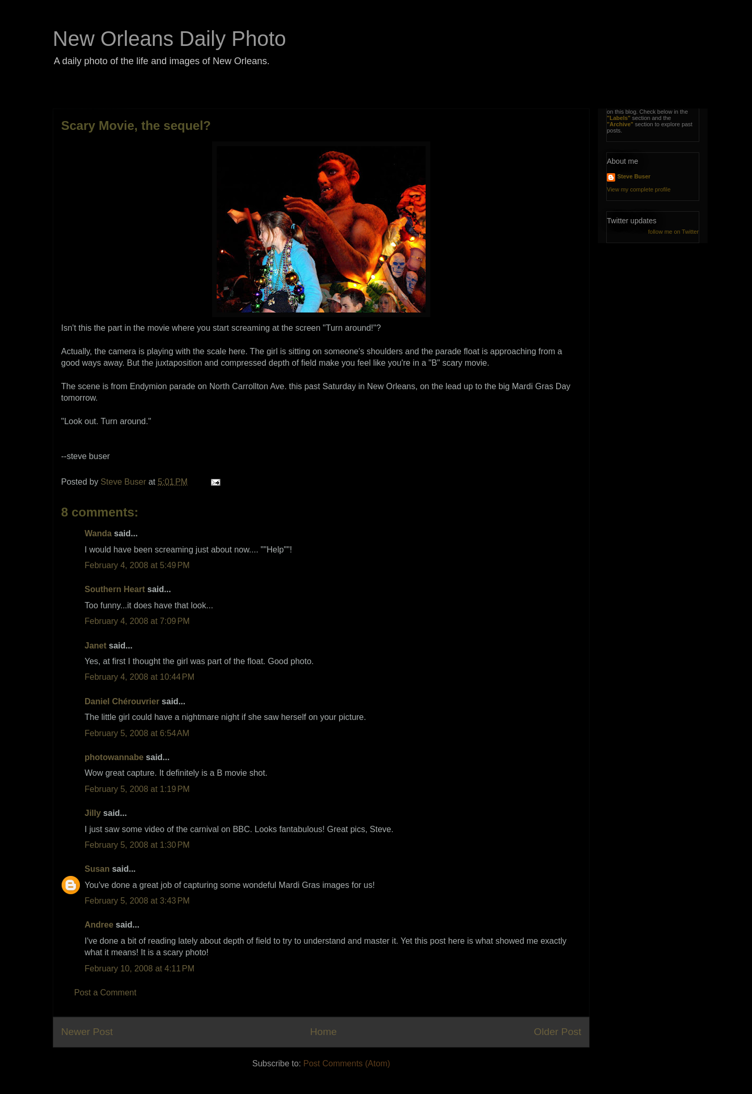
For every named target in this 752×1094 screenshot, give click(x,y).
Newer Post (87, 1031)
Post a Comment (105, 992)
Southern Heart (115, 589)
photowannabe (114, 757)
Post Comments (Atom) (346, 1063)
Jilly (93, 813)
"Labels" (618, 118)
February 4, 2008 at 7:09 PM (137, 621)
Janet (96, 645)
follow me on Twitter (673, 232)
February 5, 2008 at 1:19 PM (137, 789)
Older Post (557, 1031)
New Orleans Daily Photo (169, 38)
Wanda (98, 533)
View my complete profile (639, 189)
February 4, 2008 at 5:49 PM (137, 565)
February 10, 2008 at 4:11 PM (139, 968)
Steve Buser (634, 176)
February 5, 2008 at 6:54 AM (137, 733)
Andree (99, 924)
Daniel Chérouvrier (123, 701)
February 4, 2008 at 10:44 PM (139, 676)
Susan (97, 868)
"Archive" (620, 124)
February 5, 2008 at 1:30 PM (137, 844)
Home (323, 1031)
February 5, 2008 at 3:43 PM (137, 900)
